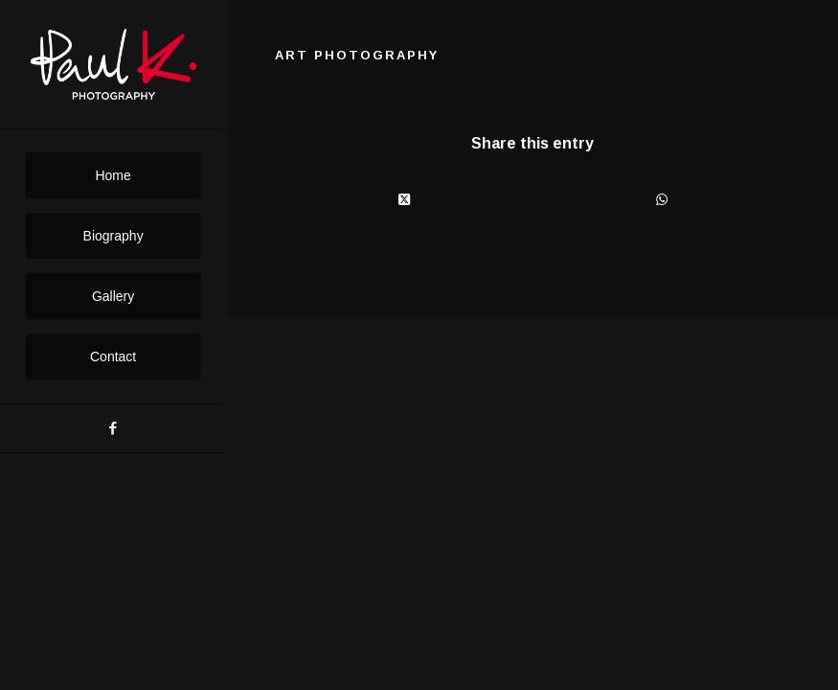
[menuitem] (113, 175)
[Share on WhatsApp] (661, 200)
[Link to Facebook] (113, 428)
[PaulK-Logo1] (113, 64)
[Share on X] (404, 200)
